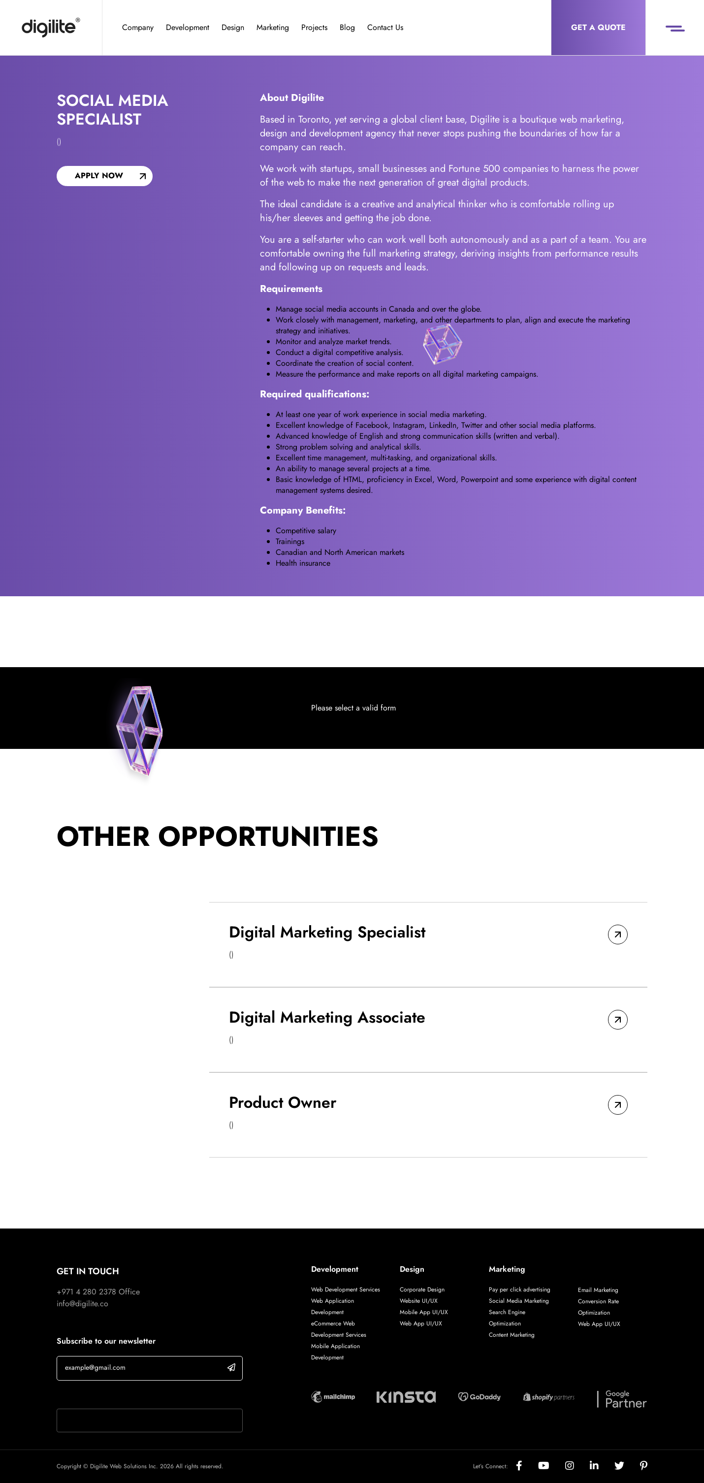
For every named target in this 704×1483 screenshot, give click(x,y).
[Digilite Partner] (333, 1395)
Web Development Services (345, 1289)
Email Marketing (598, 1290)
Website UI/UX (419, 1300)
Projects (314, 27)
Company (138, 27)
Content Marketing (512, 1334)
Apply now (99, 175)
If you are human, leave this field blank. (122, 1395)
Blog (347, 27)
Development (187, 27)
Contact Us (385, 27)
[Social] (527, 1466)
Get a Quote (598, 27)
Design (233, 27)
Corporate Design (422, 1289)
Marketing (272, 27)
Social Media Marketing (519, 1300)
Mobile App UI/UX (424, 1312)
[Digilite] (51, 27)
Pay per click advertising (519, 1289)
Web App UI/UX (421, 1323)
